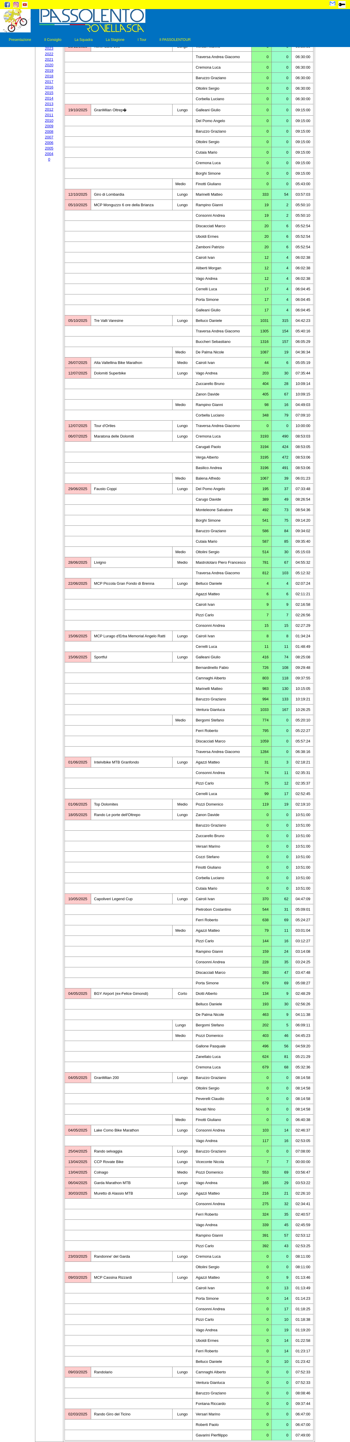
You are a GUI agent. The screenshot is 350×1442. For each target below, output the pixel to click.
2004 (49, 154)
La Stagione (115, 40)
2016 (49, 87)
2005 (49, 148)
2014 (49, 98)
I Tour (142, 40)
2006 (49, 142)
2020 (49, 65)
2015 (49, 93)
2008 (49, 131)
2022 (49, 54)
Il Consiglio (53, 40)
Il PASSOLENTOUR (175, 40)
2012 (49, 109)
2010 (49, 120)
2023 (49, 48)
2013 (49, 104)
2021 (49, 59)
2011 (49, 115)
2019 (49, 70)
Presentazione (20, 40)
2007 (49, 137)
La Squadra (83, 40)
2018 (49, 76)
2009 (49, 126)
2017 (49, 81)
